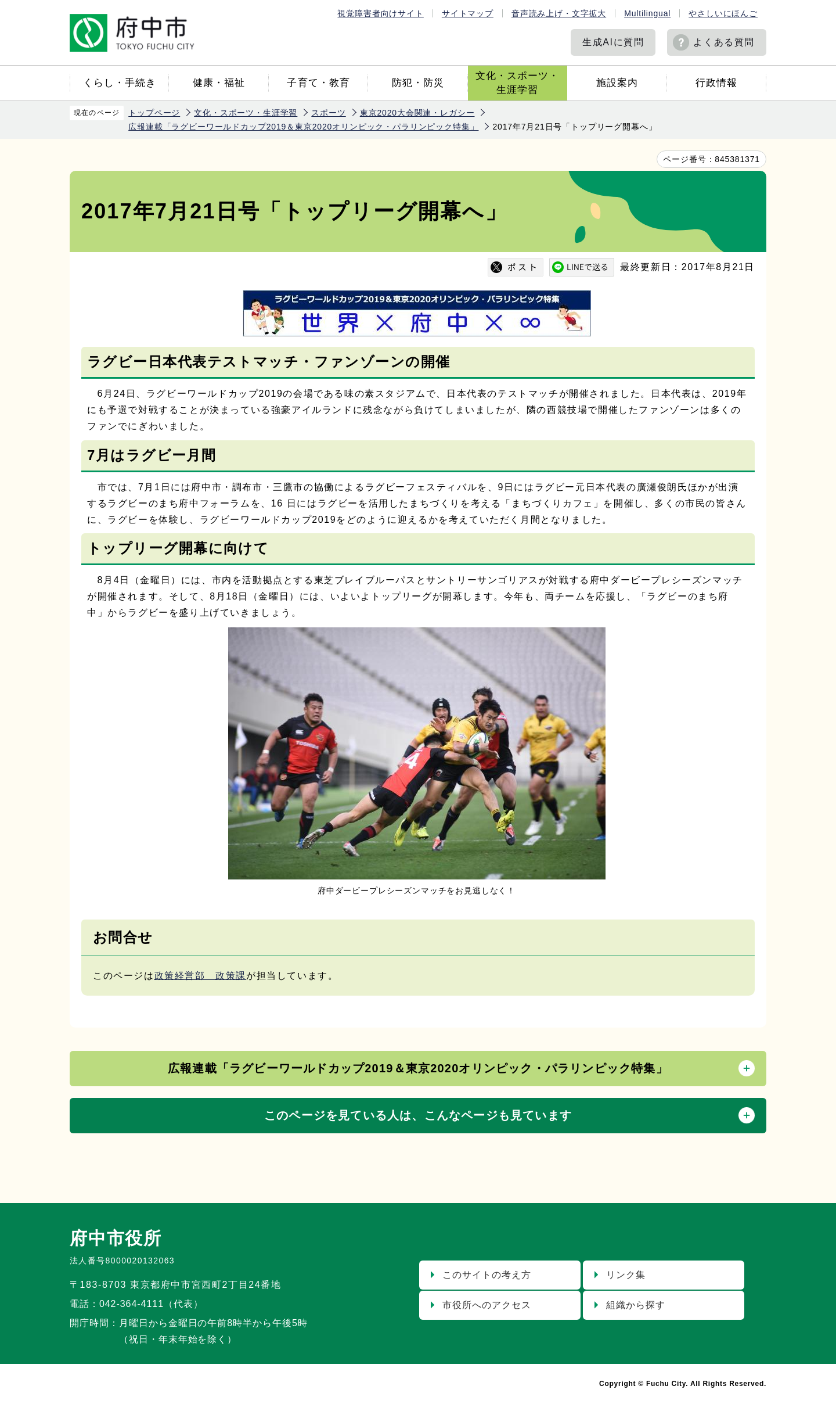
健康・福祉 (219, 82)
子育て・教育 (318, 82)
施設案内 (617, 82)
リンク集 (626, 1275)
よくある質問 (724, 42)
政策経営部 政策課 (200, 976)
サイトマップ (467, 13)
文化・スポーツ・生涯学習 (517, 82)
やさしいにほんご (723, 13)
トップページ (154, 112)
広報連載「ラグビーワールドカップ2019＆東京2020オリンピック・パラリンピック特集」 (303, 126)
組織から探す (635, 1305)
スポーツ (328, 112)
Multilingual (647, 13)
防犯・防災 (418, 82)
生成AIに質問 (613, 42)
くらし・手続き (119, 82)
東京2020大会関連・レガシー (417, 112)
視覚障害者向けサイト (380, 13)
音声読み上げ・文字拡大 (558, 13)
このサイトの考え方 (486, 1275)
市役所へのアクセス (486, 1305)
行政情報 (716, 82)
